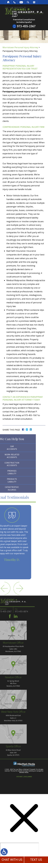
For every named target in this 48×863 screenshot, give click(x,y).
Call (15, 2)
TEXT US (36, 859)
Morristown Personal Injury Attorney (20, 47)
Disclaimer (28, 777)
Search (28, 2)
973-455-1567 (26, 26)
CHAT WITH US (12, 859)
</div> (19, 852)
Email (21, 2)
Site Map (19, 777)
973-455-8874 (9, 611)
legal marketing (29, 771)
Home (8, 2)
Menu (34, 2)
